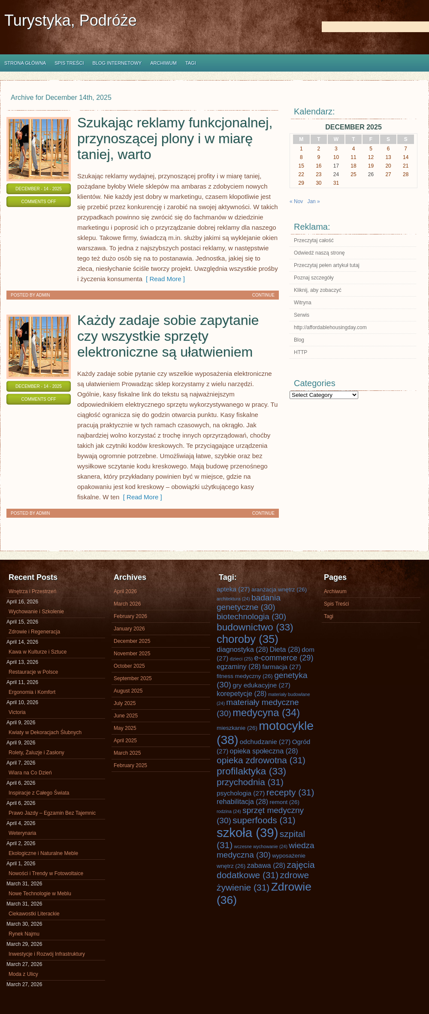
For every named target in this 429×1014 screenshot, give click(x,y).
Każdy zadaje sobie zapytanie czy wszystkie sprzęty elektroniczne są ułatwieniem (168, 336)
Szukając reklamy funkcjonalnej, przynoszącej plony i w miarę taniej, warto (174, 138)
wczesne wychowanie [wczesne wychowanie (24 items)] (260, 846)
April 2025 (125, 741)
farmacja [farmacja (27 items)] (281, 666)
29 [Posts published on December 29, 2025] (301, 183)
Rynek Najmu (24, 934)
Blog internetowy (117, 63)
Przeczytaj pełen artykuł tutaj (327, 265)
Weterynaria (22, 833)
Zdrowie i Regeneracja (34, 632)
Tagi (190, 63)
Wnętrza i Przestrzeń (32, 591)
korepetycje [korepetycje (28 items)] (242, 693)
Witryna (302, 303)
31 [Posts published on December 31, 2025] (336, 183)
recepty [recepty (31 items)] (290, 792)
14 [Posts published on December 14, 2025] (405, 157)
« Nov (296, 201)
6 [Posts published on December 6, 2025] (388, 149)
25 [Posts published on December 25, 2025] (353, 174)
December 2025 (132, 641)
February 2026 (130, 616)
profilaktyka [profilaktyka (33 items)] (251, 771)
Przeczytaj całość (314, 240)
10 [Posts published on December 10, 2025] (336, 157)
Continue (263, 295)
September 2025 (133, 678)
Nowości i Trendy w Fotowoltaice (46, 873)
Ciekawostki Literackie (34, 914)
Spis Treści (69, 63)
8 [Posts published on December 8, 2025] (301, 157)
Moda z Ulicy (23, 974)
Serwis (301, 315)
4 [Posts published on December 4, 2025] (353, 149)
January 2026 (129, 629)
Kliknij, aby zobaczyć (317, 290)
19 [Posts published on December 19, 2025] (371, 166)
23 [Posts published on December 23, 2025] (318, 174)
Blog (299, 340)
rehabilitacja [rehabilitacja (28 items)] (242, 801)
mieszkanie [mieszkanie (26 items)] (237, 728)
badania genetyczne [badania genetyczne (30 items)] (249, 602)
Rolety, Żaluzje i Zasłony (36, 753)
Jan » (313, 201)
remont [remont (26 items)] (284, 802)
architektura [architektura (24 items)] (233, 598)
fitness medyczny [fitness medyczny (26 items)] (245, 676)
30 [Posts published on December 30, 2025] (318, 183)
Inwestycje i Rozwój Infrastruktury (47, 954)
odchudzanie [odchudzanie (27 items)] (265, 741)
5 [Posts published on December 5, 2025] (370, 149)
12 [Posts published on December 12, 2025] (371, 157)
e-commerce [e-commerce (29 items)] (283, 658)
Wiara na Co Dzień (30, 773)
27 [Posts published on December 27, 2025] (388, 174)
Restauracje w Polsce (33, 672)
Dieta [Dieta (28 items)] (285, 649)
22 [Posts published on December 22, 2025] (301, 174)
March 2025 (127, 753)
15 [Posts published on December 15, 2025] (301, 166)
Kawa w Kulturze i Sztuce (37, 652)
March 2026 (127, 604)
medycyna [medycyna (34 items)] (266, 712)
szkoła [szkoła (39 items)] (247, 832)
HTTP (300, 352)
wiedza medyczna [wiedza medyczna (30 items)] (265, 850)
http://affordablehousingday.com (330, 327)
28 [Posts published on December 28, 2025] (405, 174)
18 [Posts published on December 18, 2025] (353, 166)
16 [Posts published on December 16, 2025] (318, 166)
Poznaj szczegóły (314, 278)
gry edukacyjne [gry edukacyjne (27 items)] (261, 685)
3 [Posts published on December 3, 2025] (336, 149)
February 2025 (130, 765)
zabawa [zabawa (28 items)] (266, 865)
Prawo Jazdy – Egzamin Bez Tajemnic (52, 813)
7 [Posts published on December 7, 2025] (405, 149)
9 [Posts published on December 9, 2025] (318, 157)
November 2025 (132, 654)
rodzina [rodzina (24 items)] (229, 811)
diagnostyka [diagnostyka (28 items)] (242, 649)
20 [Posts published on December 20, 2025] (388, 166)
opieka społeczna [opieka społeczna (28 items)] (264, 751)
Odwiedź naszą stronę (319, 253)
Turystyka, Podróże (70, 20)
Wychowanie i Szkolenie (36, 612)
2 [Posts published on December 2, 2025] (318, 149)
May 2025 (125, 728)
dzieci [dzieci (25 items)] (241, 658)
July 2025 (125, 703)
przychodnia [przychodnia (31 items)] (250, 782)
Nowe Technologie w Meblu (40, 894)
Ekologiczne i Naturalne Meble (43, 853)
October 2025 (129, 666)
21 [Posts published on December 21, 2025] (405, 166)
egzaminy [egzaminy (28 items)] (239, 666)
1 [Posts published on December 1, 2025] (301, 149)
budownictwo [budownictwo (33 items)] (255, 627)
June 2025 (126, 716)
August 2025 (128, 691)
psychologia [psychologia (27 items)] (241, 793)
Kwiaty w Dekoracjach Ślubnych (45, 732)
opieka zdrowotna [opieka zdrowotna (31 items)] (261, 760)
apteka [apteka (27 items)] (233, 589)
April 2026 (125, 591)
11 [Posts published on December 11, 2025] (353, 157)
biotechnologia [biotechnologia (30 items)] (251, 616)
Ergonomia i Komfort (32, 692)
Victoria (17, 712)
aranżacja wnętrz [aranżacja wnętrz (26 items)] (279, 589)
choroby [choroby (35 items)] (247, 639)
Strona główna (25, 63)
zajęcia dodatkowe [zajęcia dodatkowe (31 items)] (266, 870)
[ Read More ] (163, 278)
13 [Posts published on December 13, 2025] (388, 157)
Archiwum (163, 63)
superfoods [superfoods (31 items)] (264, 820)
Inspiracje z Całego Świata (39, 793)
